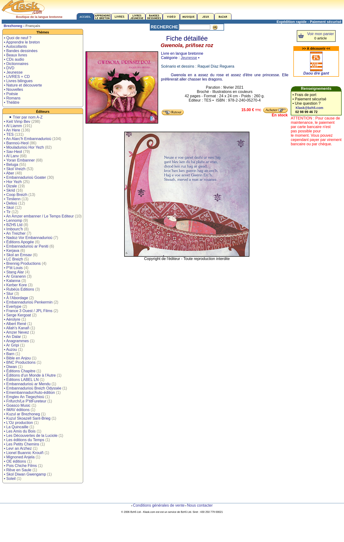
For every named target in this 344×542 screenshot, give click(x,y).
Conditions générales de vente (159, 505)
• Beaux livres (15, 55)
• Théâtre (11, 102)
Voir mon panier (320, 34)
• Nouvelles (13, 89)
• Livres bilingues (18, 81)
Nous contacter (200, 505)
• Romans (12, 98)
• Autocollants (15, 46)
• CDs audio (14, 59)
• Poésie (11, 94)
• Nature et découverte (23, 85)
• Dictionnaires (16, 64)
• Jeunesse (13, 72)
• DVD (9, 68)
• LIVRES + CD (17, 77)
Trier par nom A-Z (28, 117)
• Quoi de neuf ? (17, 38)
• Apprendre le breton (22, 42)
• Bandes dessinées (21, 51)
